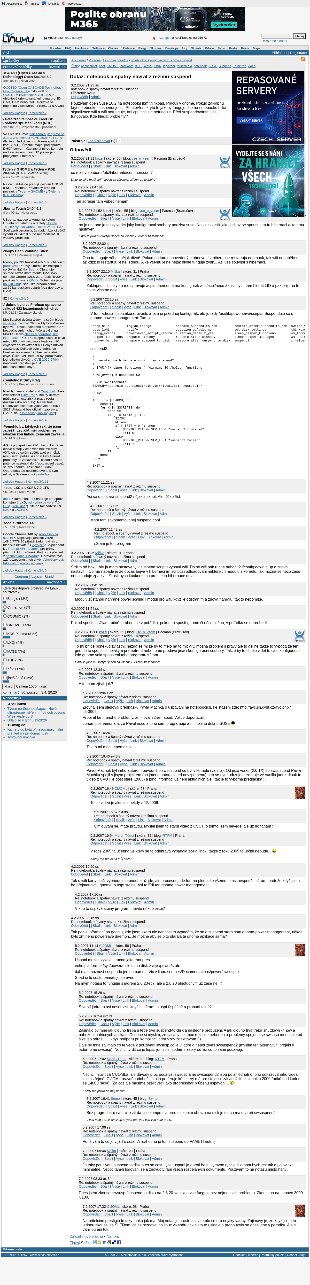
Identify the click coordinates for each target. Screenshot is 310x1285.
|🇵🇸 (4, 298)
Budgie (10, 599)
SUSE (213, 66)
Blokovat (120, 166)
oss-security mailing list (37, 413)
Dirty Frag (28, 395)
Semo (115, 1125)
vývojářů (38, 545)
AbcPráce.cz (71, 3)
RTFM (167, 862)
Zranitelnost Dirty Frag (21, 380)
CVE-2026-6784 (46, 359)
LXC (6, 509)
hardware (126, 66)
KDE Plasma (15, 634)
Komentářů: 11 (38, 481)
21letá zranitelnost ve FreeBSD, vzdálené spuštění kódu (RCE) (28, 121)
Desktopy (171, 48)
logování (169, 66)
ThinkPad (239, 66)
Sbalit (97, 166)
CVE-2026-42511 (45, 137)
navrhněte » (56, 582)
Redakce (239, 1282)
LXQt (9, 642)
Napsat (36, 577)
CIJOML (121, 815)
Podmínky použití (272, 1282)
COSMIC (12, 616)
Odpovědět (79, 97)
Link (107, 166)
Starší (49, 577)
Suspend (225, 66)
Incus (7, 499)
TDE (8, 660)
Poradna (56, 48)
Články (113, 48)
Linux (157, 66)
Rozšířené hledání (274, 41)
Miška (115, 271)
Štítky (75, 66)
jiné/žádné (13, 678)
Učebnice (128, 48)
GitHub (43, 95)
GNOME (11, 625)
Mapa (256, 48)
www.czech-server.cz (44, 1282)
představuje (11, 266)
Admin (96, 97)
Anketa (9, 582)
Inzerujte (163, 37)
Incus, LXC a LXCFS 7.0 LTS (25, 488)
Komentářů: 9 (37, 420)
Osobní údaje (296, 1282)
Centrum (21, 577)
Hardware (81, 48)
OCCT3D (10, 95)
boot (102, 66)
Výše (112, 195)
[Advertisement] (126, 127)
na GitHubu (11, 284)
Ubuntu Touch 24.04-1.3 (21, 208)
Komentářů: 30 (13, 692)
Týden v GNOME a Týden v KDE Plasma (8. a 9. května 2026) (28, 171)
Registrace (298, 53)
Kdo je (209, 48)
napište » (58, 60)
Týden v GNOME (30, 191)
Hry (184, 48)
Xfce (8, 669)
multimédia (184, 66)
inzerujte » (57, 67)
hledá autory (72, 37)
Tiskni (75, 1270)
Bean (32, 269)
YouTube (18, 506)
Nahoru (113, 1263)
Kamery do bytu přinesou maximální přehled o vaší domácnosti (35, 731)
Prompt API (16, 548)
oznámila (9, 323)
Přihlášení (279, 53)
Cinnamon (13, 607)
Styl (6, 53)
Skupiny (156, 48)
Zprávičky (11, 60)
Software (98, 48)
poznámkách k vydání (22, 556)
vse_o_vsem (141, 158)
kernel (147, 66)
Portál (233, 48)
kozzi (99, 158)
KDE (138, 66)
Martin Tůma (124, 862)
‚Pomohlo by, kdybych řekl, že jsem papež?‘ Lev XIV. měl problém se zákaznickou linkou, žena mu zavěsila (33, 430)
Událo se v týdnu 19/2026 (27, 720)
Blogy (142, 48)
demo (33, 548)
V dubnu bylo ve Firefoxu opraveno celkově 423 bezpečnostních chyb (31, 306)
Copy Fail (48, 391)
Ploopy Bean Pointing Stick (25, 251)
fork (32, 499)
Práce (245, 48)
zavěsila (42, 474)
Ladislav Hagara (13, 113)
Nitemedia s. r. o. (135, 1282)
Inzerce (253, 1282)
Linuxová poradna (115, 60)
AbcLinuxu (17, 704)
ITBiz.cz (32, 3)
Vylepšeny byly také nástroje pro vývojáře (33, 561)
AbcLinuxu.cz (11, 3)
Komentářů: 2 (37, 113)
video (252, 66)
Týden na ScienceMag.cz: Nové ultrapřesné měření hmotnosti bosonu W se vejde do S (36, 712)
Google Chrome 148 (18, 523)
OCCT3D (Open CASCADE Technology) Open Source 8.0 (26, 75)
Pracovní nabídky (17, 67)
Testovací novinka (21, 737)
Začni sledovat (99, 141)
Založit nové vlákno (86, 1263)
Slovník (196, 48)
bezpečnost (89, 66)
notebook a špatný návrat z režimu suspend (161, 60)
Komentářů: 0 (37, 163)
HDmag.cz (50, 3)
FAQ (68, 48)
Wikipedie (27, 95)
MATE (10, 651)
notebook (200, 66)
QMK (33, 280)
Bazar (221, 48)
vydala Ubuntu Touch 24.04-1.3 (38, 227)
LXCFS (20, 509)
